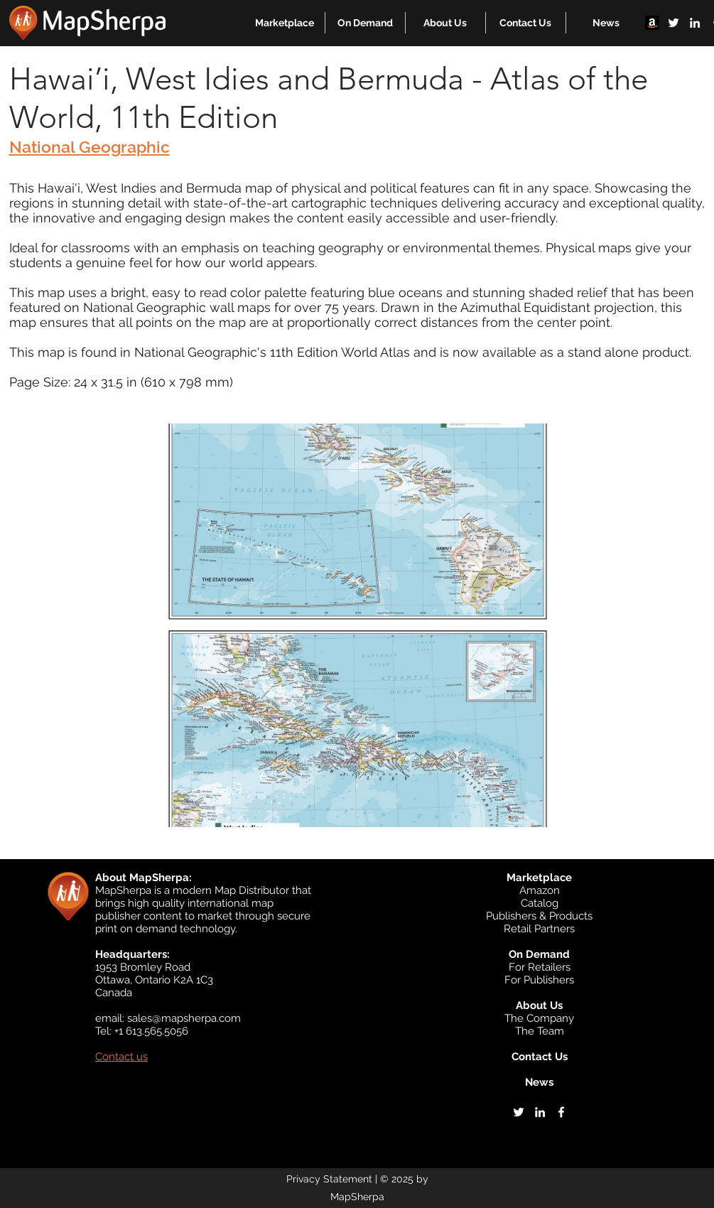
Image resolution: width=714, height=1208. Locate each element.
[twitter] (673, 23)
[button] (284, 22)
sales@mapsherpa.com (184, 1018)
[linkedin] (695, 23)
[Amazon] (652, 23)
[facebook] (561, 1112)
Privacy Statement (329, 1179)
